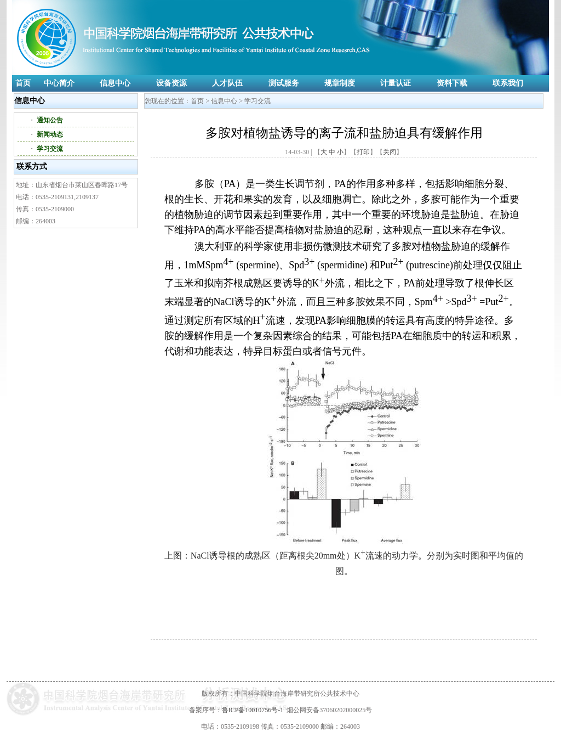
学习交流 (50, 149)
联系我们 (508, 83)
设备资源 (171, 83)
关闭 (389, 152)
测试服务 (283, 83)
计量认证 (395, 83)
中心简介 (59, 83)
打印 (363, 152)
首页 (23, 83)
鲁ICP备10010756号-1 (253, 710)
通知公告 (50, 120)
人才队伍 (227, 83)
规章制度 (339, 83)
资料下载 (452, 83)
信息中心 (115, 83)
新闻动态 (50, 134)
